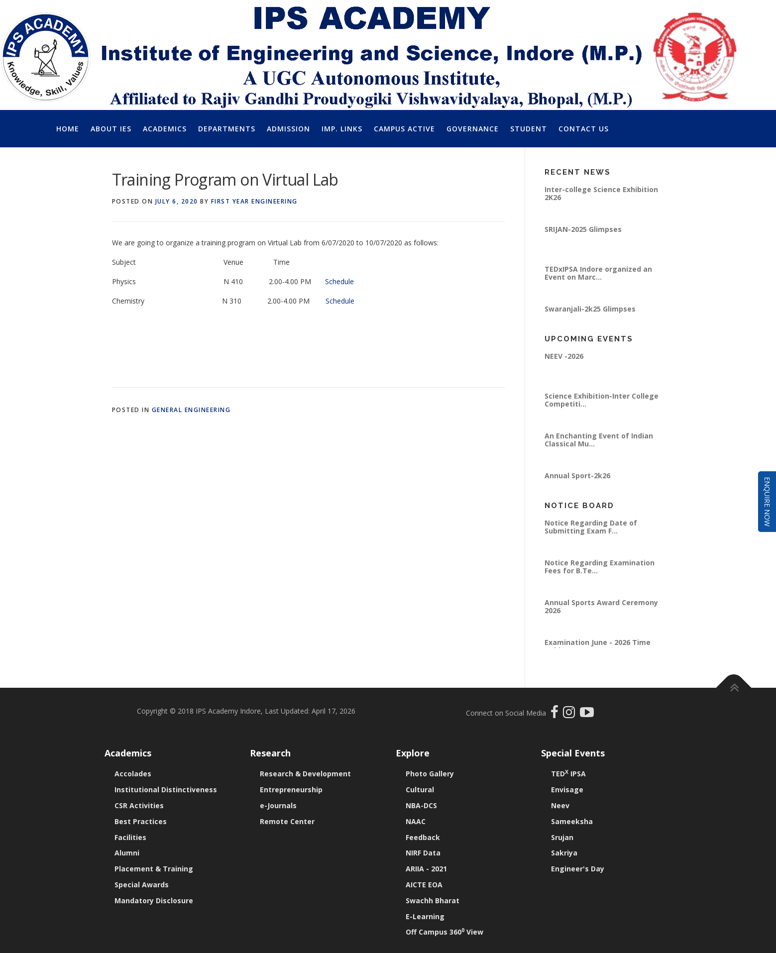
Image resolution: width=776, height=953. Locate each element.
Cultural (420, 789)
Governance (472, 128)
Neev (560, 805)
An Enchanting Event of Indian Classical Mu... (599, 439)
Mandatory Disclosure (153, 900)
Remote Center (287, 821)
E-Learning (425, 916)
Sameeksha (572, 821)
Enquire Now (767, 502)
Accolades (132, 773)
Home (67, 128)
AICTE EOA (424, 884)
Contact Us (583, 128)
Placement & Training (153, 868)
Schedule (341, 281)
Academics (165, 128)
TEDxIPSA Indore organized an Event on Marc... (598, 273)
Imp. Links (342, 128)
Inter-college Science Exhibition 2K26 (601, 193)
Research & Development (305, 773)
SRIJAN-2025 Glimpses (583, 229)
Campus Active (404, 128)
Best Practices (140, 821)
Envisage (567, 789)
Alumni (126, 852)
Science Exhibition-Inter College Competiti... (602, 400)
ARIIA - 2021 (426, 868)
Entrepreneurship (291, 789)
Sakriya (564, 852)
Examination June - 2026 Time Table (598, 646)
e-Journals (278, 805)
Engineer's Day (577, 868)
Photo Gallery (430, 773)
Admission (288, 128)
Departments (226, 128)
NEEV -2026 (564, 356)
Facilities (130, 837)
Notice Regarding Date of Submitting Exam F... (591, 526)
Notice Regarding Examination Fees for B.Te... (600, 566)
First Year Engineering (254, 201)
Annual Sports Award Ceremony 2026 (601, 606)
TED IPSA (568, 773)
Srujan (562, 837)
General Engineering (191, 410)
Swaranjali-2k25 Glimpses (590, 309)
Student (528, 128)
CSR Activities (139, 805)
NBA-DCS (421, 805)
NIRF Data (423, 852)
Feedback (423, 837)
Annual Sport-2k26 (577, 475)
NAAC (416, 821)
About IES (111, 128)
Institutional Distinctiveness (165, 789)
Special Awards (141, 884)
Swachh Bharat (432, 900)
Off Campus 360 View (444, 932)
